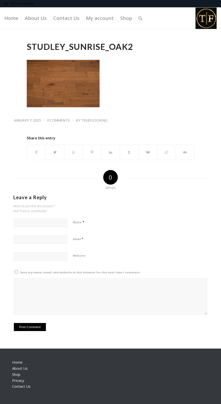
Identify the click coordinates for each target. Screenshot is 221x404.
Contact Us (21, 386)
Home (17, 362)
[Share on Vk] (148, 152)
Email (78, 239)
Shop (16, 374)
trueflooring (94, 120)
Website (79, 255)
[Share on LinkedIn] (111, 152)
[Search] (140, 18)
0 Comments (58, 120)
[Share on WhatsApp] (73, 152)
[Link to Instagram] (5, 3)
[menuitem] (11, 18)
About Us (20, 368)
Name (78, 222)
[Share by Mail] (185, 152)
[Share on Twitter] (55, 152)
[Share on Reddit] (166, 152)
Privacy (18, 380)
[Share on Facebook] (36, 152)
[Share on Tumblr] (129, 152)
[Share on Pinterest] (92, 152)
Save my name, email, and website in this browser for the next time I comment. (80, 272)
